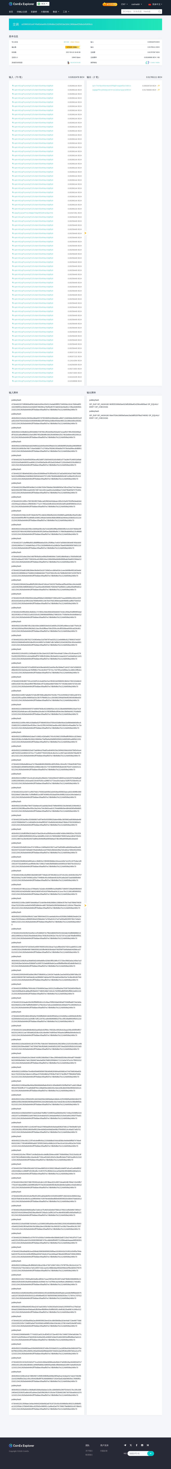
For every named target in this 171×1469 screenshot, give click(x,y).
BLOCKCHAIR (73, 62)
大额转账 (45, 12)
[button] (154, 4)
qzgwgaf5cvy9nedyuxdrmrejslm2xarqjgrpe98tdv (111, 90)
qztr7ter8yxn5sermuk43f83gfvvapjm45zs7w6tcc (111, 86)
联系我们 (89, 1455)
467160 (66, 42)
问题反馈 (103, 1451)
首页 (11, 12)
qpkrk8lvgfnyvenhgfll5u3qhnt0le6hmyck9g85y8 (34, 86)
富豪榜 (34, 12)
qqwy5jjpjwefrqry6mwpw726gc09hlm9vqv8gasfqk (34, 213)
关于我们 (89, 1451)
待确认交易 (22, 12)
